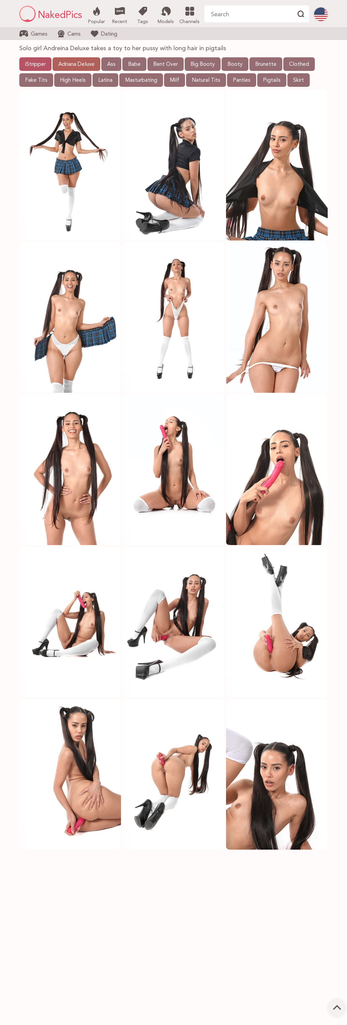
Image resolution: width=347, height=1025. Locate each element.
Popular (96, 14)
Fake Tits (36, 80)
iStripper (35, 64)
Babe (134, 64)
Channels (189, 14)
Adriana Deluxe (76, 64)
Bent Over (165, 64)
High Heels (73, 80)
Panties (241, 80)
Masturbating (141, 80)
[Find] (300, 13)
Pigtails (272, 80)
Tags (142, 14)
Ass (111, 64)
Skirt (298, 80)
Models (165, 14)
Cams (69, 33)
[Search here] (248, 13)
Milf (174, 80)
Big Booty (202, 64)
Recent (119, 14)
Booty (235, 64)
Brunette (266, 64)
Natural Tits (206, 80)
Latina (105, 80)
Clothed (299, 64)
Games (33, 33)
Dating (104, 33)
